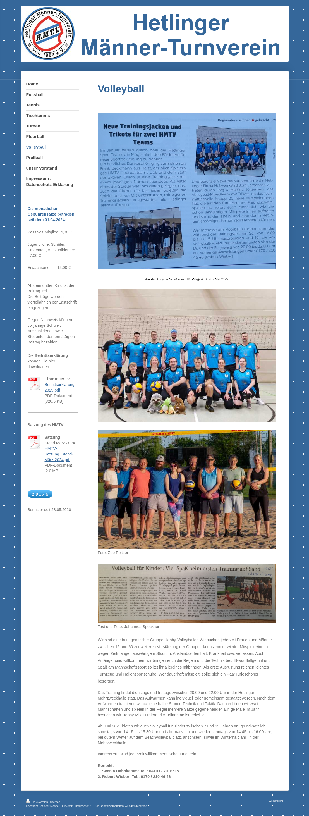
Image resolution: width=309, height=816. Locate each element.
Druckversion (37, 801)
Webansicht (276, 800)
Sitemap (55, 801)
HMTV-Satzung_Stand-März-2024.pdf (59, 454)
